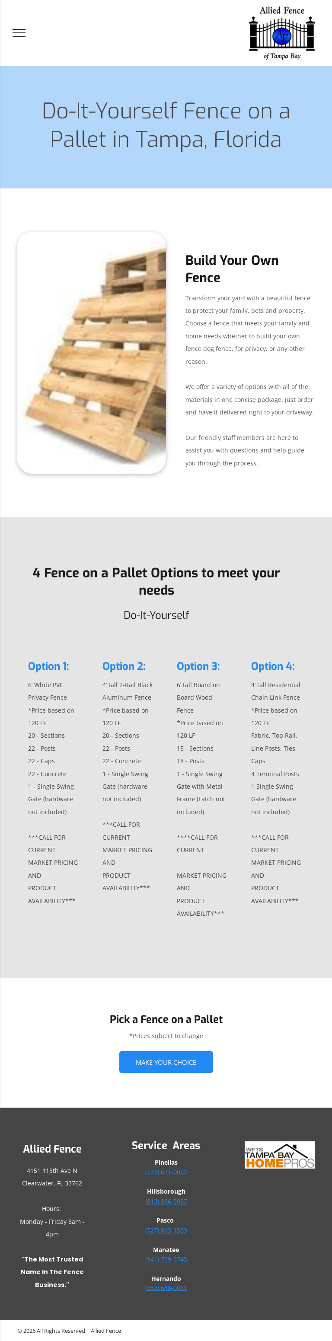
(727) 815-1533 (166, 1230)
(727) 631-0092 (166, 1172)
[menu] (19, 33)
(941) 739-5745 (166, 1259)
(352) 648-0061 (166, 1288)
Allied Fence (52, 1149)
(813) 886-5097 (166, 1201)
